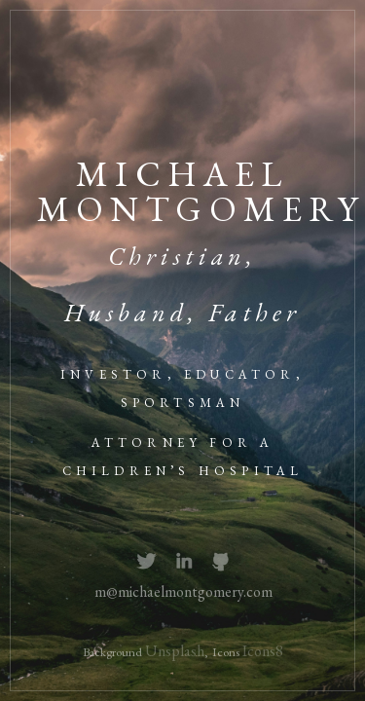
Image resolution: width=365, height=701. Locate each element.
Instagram (184, 562)
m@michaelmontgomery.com (183, 591)
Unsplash (174, 651)
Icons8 (262, 651)
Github (221, 562)
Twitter (146, 562)
